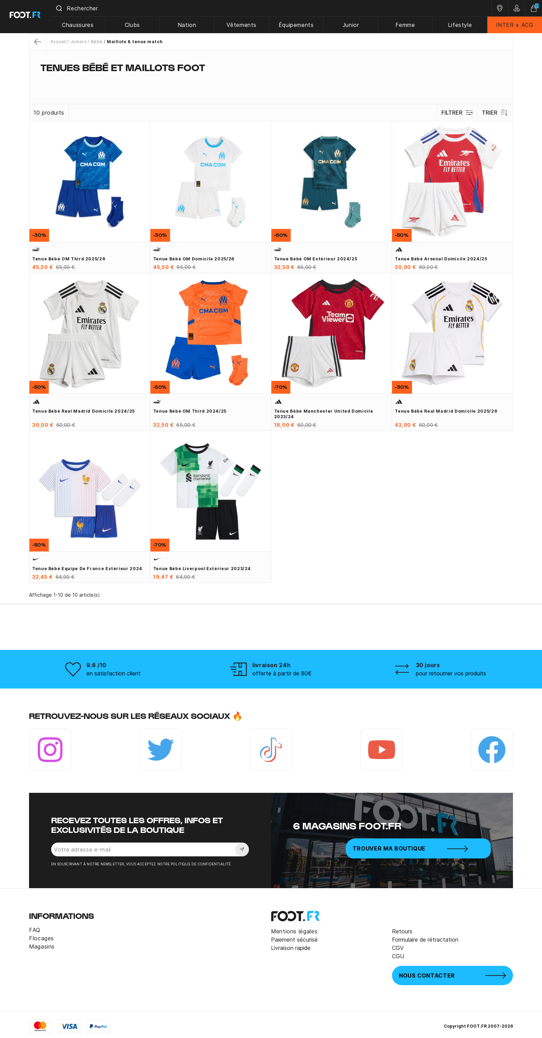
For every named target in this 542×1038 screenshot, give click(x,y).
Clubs (134, 24)
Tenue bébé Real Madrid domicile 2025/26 (446, 411)
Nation (189, 24)
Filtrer (457, 112)
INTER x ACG (514, 24)
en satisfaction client (113, 673)
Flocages (41, 938)
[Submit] (62, 8)
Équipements (297, 24)
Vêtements (243, 24)
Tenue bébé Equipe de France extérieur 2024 (87, 568)
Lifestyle (460, 24)
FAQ (34, 929)
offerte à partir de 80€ (282, 673)
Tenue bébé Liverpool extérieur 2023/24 (202, 568)
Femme (406, 24)
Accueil (58, 41)
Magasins (42, 946)
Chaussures (80, 24)
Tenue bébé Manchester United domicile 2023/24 (323, 414)
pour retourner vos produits (451, 673)
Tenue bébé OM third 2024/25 (189, 411)
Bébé (97, 41)
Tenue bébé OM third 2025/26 (68, 258)
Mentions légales (294, 931)
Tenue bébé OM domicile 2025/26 (193, 258)
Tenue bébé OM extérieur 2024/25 (315, 258)
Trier (495, 112)
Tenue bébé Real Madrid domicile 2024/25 (83, 411)
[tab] (271, 81)
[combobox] (272, 8)
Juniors (79, 41)
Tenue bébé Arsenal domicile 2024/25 (441, 258)
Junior (352, 24)
